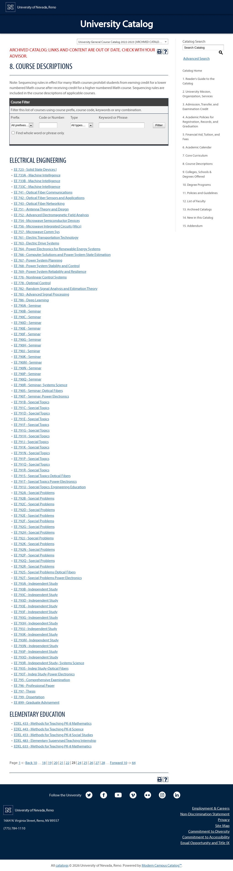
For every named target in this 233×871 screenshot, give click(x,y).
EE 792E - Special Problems (34, 515)
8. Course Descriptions (198, 159)
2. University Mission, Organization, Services (198, 89)
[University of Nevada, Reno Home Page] (31, 6)
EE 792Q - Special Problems (34, 560)
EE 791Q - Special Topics (32, 464)
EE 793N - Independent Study (36, 645)
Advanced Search (196, 53)
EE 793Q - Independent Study (36, 657)
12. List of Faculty (194, 196)
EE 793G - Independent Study (36, 617)
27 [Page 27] (97, 762)
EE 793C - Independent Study (36, 594)
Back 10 (31, 762)
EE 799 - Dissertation (29, 697)
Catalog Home (192, 66)
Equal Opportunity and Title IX (205, 842)
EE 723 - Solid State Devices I (35, 169)
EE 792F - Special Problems (34, 521)
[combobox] (122, 41)
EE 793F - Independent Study (36, 611)
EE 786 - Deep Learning (31, 300)
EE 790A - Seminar (27, 305)
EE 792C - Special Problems (34, 504)
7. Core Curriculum (195, 151)
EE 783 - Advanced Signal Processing (41, 294)
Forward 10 (118, 762)
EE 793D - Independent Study (36, 600)
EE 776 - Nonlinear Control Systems (40, 277)
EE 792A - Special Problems (34, 492)
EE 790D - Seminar (27, 322)
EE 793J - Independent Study (35, 628)
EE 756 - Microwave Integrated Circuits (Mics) (47, 226)
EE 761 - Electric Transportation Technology (46, 237)
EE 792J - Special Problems (34, 538)
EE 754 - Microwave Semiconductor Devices (47, 220)
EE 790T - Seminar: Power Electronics (41, 396)
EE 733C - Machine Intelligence (37, 186)
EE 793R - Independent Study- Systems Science (49, 663)
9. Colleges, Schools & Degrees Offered (197, 169)
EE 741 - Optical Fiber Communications (43, 192)
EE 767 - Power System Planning (38, 260)
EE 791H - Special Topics (32, 436)
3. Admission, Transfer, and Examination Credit (200, 101)
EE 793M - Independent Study (36, 640)
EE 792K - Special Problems (34, 543)
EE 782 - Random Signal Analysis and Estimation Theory (55, 288)
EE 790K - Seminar (27, 356)
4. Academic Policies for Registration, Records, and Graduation (200, 116)
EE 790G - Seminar (27, 339)
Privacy (224, 819)
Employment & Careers (211, 808)
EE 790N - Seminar (27, 368)
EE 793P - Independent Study (36, 651)
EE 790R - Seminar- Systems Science (40, 385)
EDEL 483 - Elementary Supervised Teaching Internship (55, 740)
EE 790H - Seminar (27, 345)
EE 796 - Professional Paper (34, 685)
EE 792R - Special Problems (34, 566)
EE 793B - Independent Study (36, 589)
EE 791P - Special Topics (31, 458)
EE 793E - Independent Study (36, 606)
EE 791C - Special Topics (31, 407)
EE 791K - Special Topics (31, 447)
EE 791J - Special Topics (31, 441)
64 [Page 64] (134, 762)
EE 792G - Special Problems (34, 526)
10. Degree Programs (197, 180)
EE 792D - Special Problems (34, 509)
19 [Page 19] (50, 762)
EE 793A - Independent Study (36, 583)
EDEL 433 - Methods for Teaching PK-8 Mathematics (53, 723)
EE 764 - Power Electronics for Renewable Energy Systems (57, 249)
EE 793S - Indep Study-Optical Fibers (41, 668)
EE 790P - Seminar (27, 373)
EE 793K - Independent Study (36, 634)
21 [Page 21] (61, 762)
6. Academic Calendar (197, 142)
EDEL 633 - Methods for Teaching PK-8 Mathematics (53, 746)
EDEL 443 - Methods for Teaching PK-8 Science (49, 729)
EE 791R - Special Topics (31, 470)
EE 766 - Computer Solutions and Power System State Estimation (62, 254)
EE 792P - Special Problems (34, 555)
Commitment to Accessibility (206, 836)
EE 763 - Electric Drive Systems (36, 243)
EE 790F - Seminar (27, 334)
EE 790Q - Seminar (27, 379)
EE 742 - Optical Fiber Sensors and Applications (49, 197)
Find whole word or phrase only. (40, 133)
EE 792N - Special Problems (34, 549)
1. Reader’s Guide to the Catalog (199, 76)
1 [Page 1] (20, 762)
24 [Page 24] (79, 762)
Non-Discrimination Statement (205, 813)
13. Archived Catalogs (197, 204)
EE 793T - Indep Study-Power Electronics (44, 674)
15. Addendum (193, 221)
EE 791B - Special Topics (31, 402)
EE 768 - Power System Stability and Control (47, 265)
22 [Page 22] (67, 762)
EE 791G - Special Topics (32, 430)
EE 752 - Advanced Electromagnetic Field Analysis (51, 215)
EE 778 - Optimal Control (32, 283)
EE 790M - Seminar (28, 362)
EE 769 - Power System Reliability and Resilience (50, 271)
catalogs (62, 865)
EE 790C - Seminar (27, 317)
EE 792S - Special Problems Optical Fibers (45, 572)
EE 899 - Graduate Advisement (36, 702)
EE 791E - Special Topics (31, 419)
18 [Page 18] (44, 762)
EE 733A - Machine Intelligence (37, 175)
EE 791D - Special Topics (32, 413)
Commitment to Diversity (209, 831)
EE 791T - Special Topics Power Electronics (45, 481)
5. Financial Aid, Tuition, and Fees (201, 132)
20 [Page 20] (56, 762)
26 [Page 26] (91, 762)
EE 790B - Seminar (27, 311)
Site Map (222, 825)
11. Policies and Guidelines (200, 188)
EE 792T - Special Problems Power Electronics (48, 577)
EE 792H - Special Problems (34, 532)
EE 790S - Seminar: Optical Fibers (38, 390)
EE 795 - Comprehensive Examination (42, 679)
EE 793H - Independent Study (36, 623)
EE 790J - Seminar (27, 351)
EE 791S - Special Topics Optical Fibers (42, 475)
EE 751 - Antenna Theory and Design (41, 209)
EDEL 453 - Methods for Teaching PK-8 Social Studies (53, 734)
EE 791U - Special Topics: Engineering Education (50, 487)
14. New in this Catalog (198, 213)
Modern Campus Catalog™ (162, 865)
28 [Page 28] (103, 762)
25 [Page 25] (85, 762)
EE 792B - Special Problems (34, 498)
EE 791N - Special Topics (32, 453)
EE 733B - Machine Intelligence (37, 180)
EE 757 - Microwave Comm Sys (37, 231)
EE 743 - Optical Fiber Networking (39, 203)
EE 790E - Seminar (27, 328)
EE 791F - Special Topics (31, 424)
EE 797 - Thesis (24, 691)
